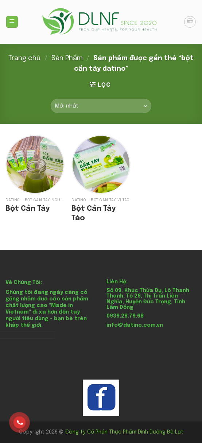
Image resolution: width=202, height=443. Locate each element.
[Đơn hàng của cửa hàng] (101, 106)
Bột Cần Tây (27, 209)
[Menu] (12, 22)
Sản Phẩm (67, 58)
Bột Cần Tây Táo (93, 213)
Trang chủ (24, 58)
